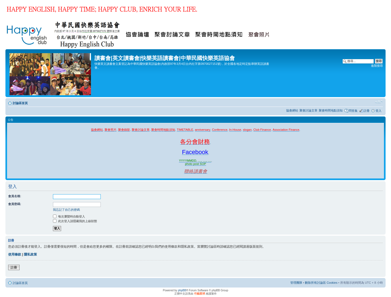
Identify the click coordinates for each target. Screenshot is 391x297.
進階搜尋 (377, 65)
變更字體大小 (379, 102)
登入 (378, 110)
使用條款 (14, 254)
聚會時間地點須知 (331, 110)
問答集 (353, 110)
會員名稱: (14, 196)
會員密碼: (14, 204)
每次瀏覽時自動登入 (69, 216)
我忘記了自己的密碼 (66, 209)
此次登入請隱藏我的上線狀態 (75, 221)
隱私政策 (30, 254)
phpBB (182, 290)
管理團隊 (296, 282)
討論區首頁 (20, 103)
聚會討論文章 (308, 110)
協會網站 (292, 110)
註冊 (367, 110)
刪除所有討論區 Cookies (321, 282)
